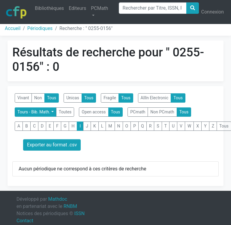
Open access (94, 112)
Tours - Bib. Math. (33, 112)
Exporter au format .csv (52, 145)
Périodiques (39, 28)
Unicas (72, 97)
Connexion (212, 12)
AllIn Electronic (155, 97)
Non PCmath (162, 112)
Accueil (12, 28)
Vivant (23, 97)
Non (38, 97)
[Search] (153, 8)
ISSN (79, 213)
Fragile (110, 97)
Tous (51, 97)
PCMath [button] (99, 8)
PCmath (137, 112)
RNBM (70, 206)
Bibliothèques (49, 8)
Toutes (65, 112)
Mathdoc (57, 199)
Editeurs (77, 8)
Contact (24, 221)
